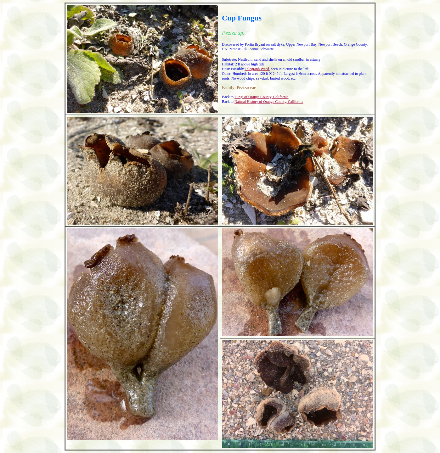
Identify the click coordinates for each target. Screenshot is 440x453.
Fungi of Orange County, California (261, 97)
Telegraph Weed (257, 69)
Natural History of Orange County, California (268, 101)
